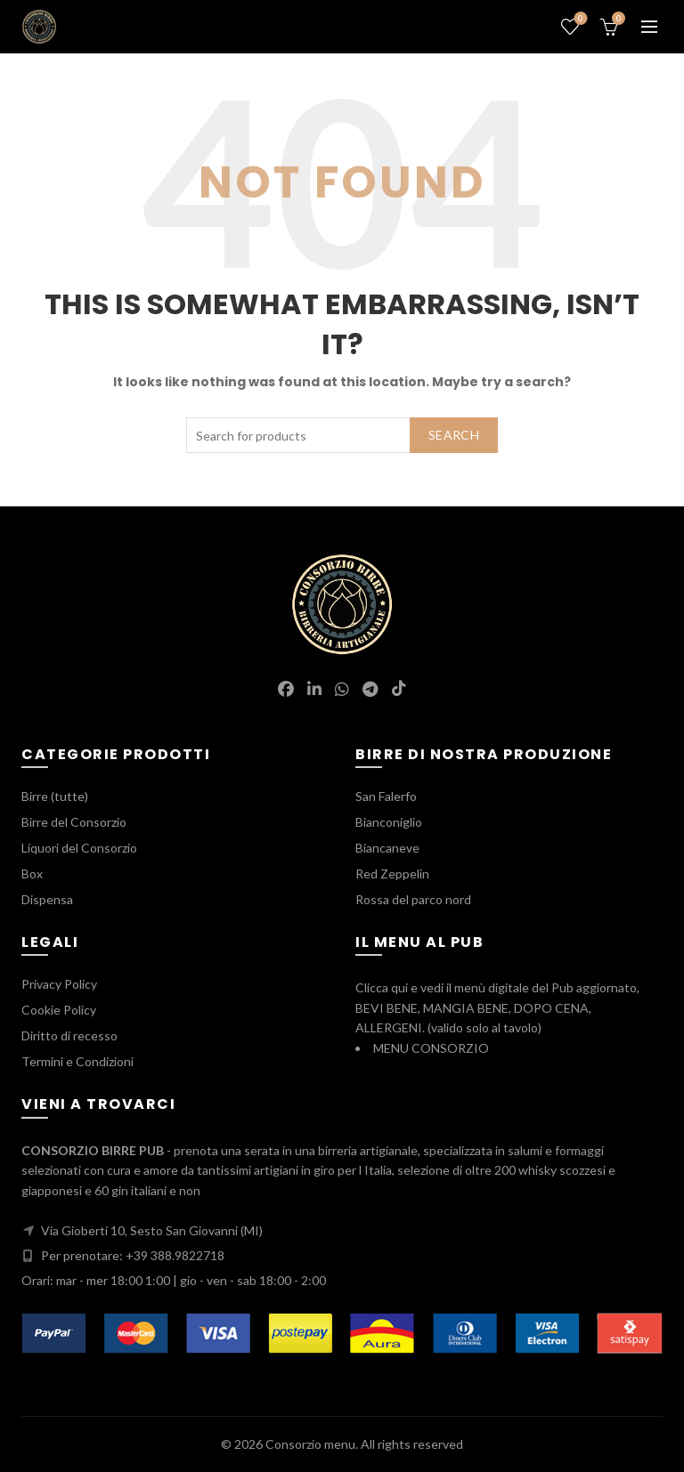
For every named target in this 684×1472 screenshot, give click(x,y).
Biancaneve (387, 847)
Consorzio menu (310, 1444)
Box (32, 873)
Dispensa (47, 899)
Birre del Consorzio (73, 821)
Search (453, 434)
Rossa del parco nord (413, 899)
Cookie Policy (58, 1009)
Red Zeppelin (392, 873)
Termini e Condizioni (77, 1061)
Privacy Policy (59, 983)
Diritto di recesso (69, 1035)
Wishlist (579, 19)
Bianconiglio (388, 821)
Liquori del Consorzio (79, 847)
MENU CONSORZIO (431, 1047)
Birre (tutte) (54, 796)
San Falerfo (386, 796)
